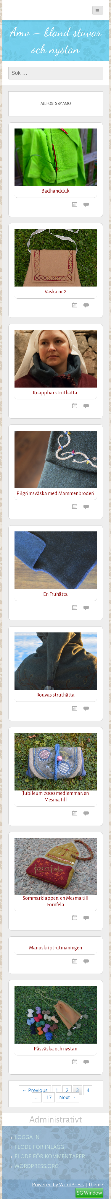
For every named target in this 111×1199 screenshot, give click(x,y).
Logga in (27, 1137)
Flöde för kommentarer (50, 1156)
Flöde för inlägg (39, 1146)
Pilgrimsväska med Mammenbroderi (55, 493)
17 (49, 1097)
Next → (67, 1097)
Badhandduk (55, 191)
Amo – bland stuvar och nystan (55, 40)
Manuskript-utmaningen (55, 948)
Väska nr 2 (55, 292)
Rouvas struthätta (55, 695)
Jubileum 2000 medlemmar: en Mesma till (55, 797)
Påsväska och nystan (55, 1049)
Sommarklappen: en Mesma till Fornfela (56, 901)
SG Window (89, 1193)
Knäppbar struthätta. (55, 393)
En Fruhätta (55, 594)
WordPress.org (37, 1165)
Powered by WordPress (58, 1184)
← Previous (35, 1090)
